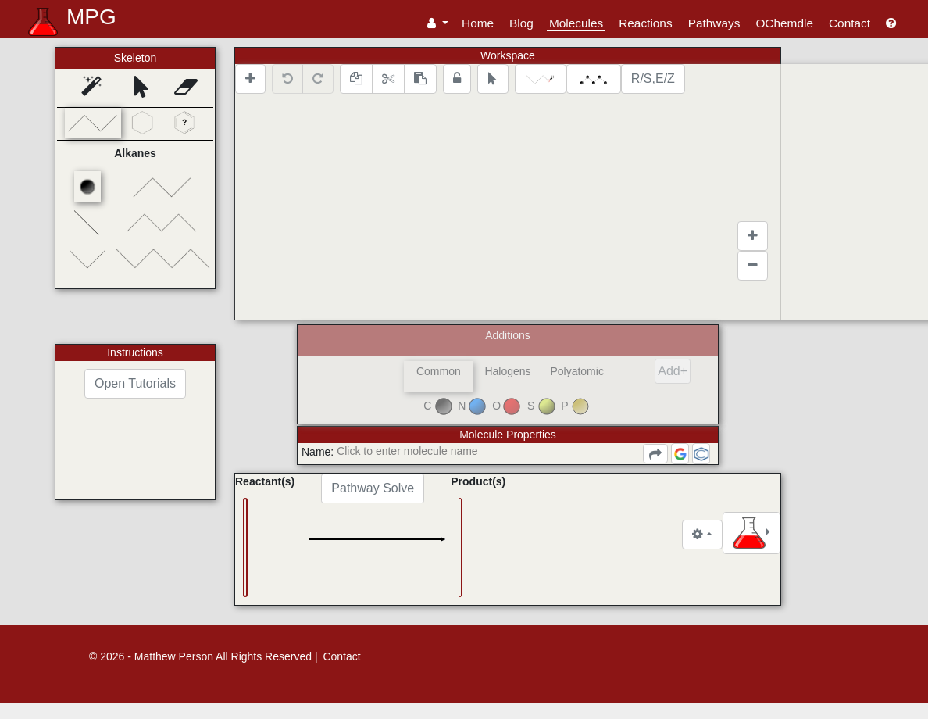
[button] (437, 23)
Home (478, 23)
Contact (849, 23)
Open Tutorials (135, 383)
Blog (521, 23)
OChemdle (784, 23)
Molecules (576, 23)
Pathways (714, 23)
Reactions (645, 23)
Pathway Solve (458, 488)
